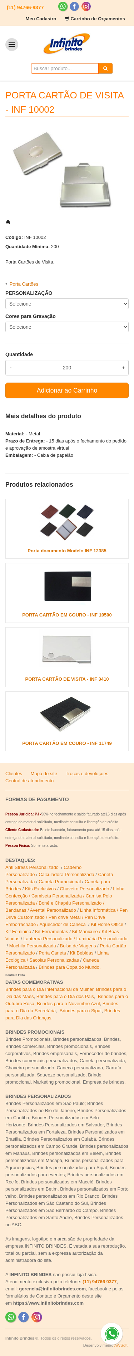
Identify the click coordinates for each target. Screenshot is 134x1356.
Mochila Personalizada (32, 945)
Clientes (13, 773)
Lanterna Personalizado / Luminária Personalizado (75, 938)
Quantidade (19, 354)
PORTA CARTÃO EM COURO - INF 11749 (67, 743)
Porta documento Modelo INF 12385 (67, 550)
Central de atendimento (29, 780)
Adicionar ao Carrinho (67, 390)
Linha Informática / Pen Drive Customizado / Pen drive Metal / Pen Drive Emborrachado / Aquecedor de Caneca (66, 917)
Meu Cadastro (41, 18)
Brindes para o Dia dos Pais (65, 996)
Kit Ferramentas (51, 931)
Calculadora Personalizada (66, 874)
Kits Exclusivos (41, 888)
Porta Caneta (52, 953)
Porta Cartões (24, 284)
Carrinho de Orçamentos (98, 18)
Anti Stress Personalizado (32, 867)
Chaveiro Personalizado (84, 888)
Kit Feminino (18, 931)
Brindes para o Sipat (81, 1010)
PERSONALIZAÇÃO (28, 293)
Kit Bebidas (82, 953)
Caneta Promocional (60, 881)
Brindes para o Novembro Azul (68, 1003)
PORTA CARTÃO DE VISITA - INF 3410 (67, 679)
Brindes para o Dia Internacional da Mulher (49, 989)
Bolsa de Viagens (78, 945)
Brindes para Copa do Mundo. (69, 967)
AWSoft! (121, 1345)
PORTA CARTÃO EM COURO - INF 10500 (67, 615)
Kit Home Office (107, 924)
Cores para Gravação (30, 316)
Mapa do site (44, 773)
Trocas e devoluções (87, 773)
